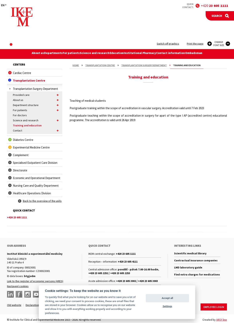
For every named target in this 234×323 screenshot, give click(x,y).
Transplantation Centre (100, 65)
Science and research (94, 54)
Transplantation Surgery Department (144, 65)
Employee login (213, 305)
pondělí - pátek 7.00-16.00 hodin (138, 269)
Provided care (36, 94)
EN (2, 5)
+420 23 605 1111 (126, 254)
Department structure (36, 105)
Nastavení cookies (18, 286)
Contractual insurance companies (196, 262)
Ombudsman (200, 54)
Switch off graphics (168, 43)
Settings (167, 306)
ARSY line (221, 317)
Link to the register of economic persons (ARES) (35, 281)
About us (31, 54)
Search (217, 16)
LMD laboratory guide (188, 270)
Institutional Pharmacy (143, 54)
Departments (49, 54)
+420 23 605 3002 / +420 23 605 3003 (137, 281)
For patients (69, 54)
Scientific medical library (190, 254)
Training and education (27, 125)
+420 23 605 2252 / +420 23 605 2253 (109, 273)
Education (118, 54)
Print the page (195, 43)
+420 (214, 5)
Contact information (175, 54)
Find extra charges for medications (197, 278)
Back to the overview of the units (42, 201)
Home (76, 65)
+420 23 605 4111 (128, 261)
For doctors (20, 115)
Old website (14, 305)
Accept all (167, 298)
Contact (36, 130)
